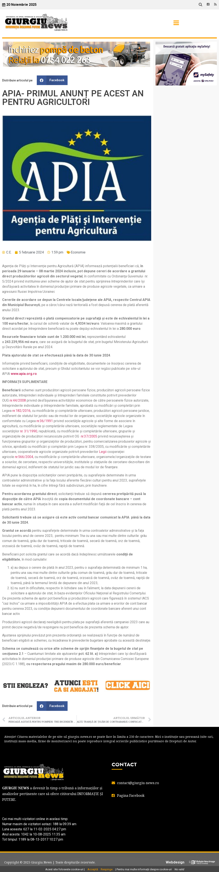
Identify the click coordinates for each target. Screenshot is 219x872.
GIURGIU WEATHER (186, 106)
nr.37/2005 (89, 436)
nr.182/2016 (21, 411)
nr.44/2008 (18, 400)
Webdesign (175, 862)
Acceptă (92, 869)
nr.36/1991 (45, 421)
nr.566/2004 (24, 457)
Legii (103, 452)
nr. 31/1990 (28, 431)
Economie (78, 252)
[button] (52, 80)
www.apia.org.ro (24, 374)
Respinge (106, 869)
